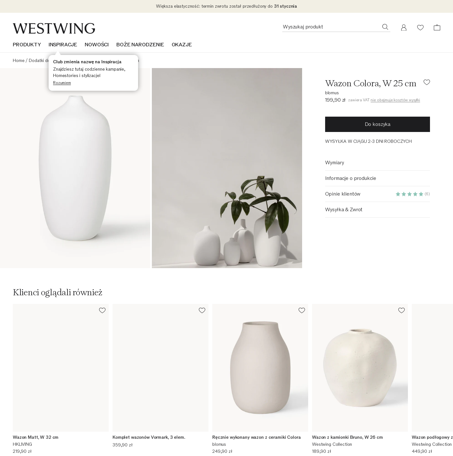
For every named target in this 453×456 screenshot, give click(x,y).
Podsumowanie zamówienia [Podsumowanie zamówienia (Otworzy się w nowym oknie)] (39, 435)
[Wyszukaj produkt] (385, 26)
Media (128, 451)
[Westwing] (54, 28)
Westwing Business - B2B (258, 435)
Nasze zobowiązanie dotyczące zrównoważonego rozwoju (391, 438)
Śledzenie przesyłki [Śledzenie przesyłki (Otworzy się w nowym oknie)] (32, 443)
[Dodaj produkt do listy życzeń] (426, 83)
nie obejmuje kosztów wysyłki (395, 100)
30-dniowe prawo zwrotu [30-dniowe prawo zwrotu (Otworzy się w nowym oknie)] (257, 451)
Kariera (130, 435)
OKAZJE (182, 44)
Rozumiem (62, 82)
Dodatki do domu (45, 61)
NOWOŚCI (97, 44)
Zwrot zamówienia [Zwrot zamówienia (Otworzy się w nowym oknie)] (30, 451)
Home (18, 61)
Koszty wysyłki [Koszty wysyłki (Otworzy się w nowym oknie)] (247, 443)
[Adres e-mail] (227, 380)
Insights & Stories (360, 449)
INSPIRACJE (63, 44)
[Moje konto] (403, 27)
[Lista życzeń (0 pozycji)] (420, 27)
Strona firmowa (137, 443)
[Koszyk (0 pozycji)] (437, 27)
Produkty (27, 44)
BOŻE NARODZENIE (140, 44)
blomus (332, 93)
